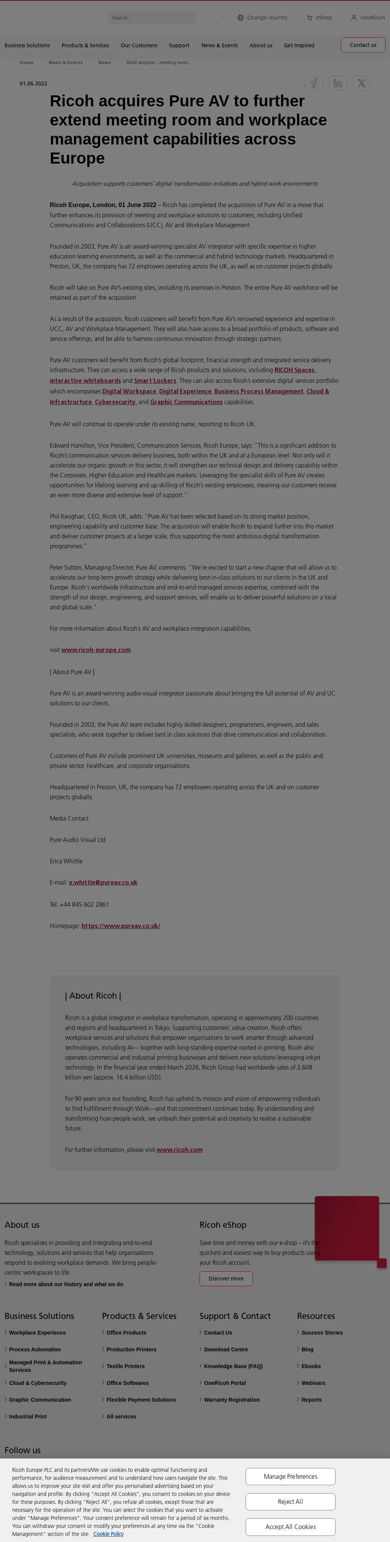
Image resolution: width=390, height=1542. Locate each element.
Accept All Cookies (290, 1527)
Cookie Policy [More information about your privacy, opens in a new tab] (108, 1534)
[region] (195, 1500)
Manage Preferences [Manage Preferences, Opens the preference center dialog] (290, 1476)
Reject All (290, 1501)
